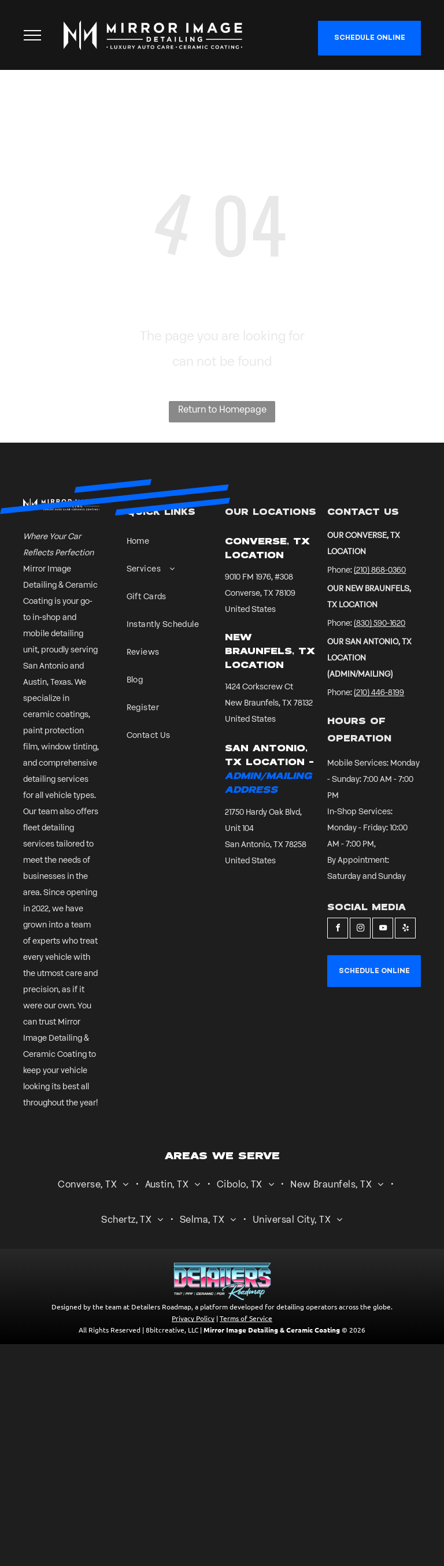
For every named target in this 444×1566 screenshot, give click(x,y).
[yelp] (405, 929)
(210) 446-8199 (379, 693)
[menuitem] (166, 548)
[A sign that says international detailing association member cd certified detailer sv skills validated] (146, 790)
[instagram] (360, 929)
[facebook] (337, 929)
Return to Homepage (222, 410)
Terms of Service (246, 1318)
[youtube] (382, 929)
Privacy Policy (193, 1318)
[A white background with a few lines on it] (185, 790)
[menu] (32, 35)
